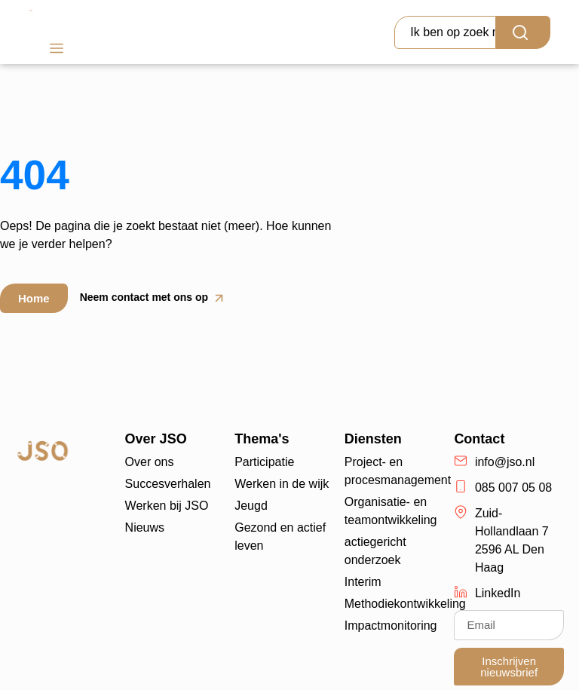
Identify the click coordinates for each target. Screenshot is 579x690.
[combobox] (444, 32)
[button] (56, 50)
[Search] (523, 32)
